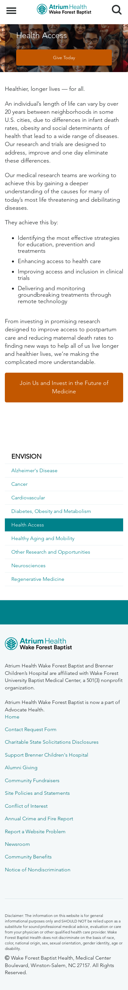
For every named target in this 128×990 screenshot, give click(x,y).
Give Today (64, 57)
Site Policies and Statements (37, 793)
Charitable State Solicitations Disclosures (52, 742)
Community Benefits (28, 857)
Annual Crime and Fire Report (39, 818)
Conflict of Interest (26, 806)
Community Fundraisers (32, 780)
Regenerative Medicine (37, 579)
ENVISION (26, 456)
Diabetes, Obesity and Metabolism (51, 511)
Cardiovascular (28, 498)
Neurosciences (28, 565)
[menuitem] (64, 456)
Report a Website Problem (35, 831)
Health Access (27, 525)
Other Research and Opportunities (50, 552)
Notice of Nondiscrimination (37, 870)
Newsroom (17, 844)
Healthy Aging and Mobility (42, 538)
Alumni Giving (21, 767)
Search (114, 7)
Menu (12, 7)
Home (12, 717)
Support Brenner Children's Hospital (46, 755)
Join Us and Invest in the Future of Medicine (64, 387)
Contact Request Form (31, 729)
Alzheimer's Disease (34, 470)
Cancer (19, 484)
